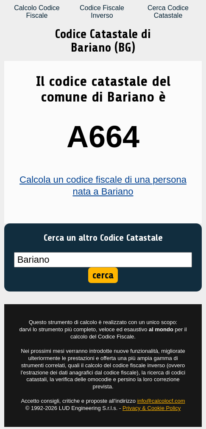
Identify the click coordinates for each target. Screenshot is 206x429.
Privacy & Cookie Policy (151, 408)
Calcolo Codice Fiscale (37, 11)
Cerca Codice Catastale (168, 11)
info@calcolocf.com (161, 401)
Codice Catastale (96, 34)
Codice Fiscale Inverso (102, 11)
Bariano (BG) (103, 48)
